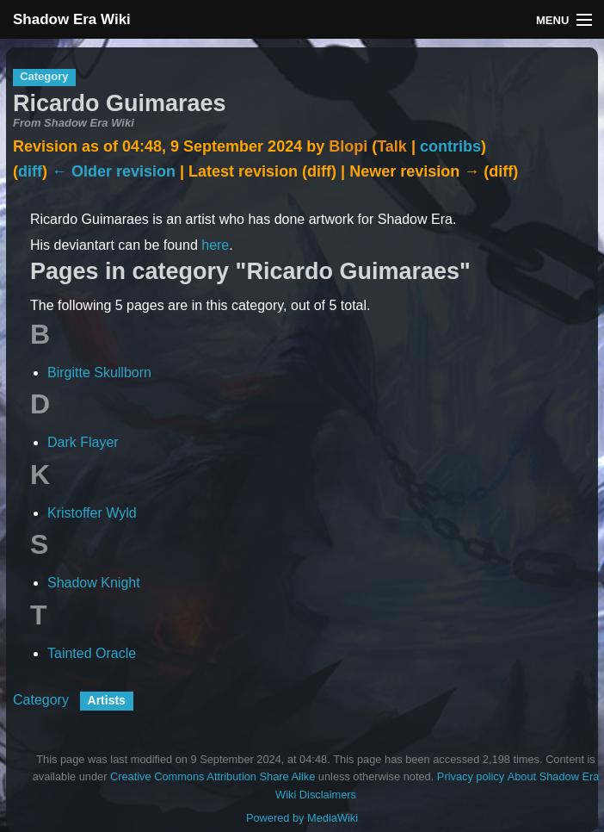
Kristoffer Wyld (92, 513)
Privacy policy (470, 776)
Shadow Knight (93, 582)
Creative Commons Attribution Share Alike (212, 776)
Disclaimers (327, 794)
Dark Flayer (83, 442)
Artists (107, 700)
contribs (450, 146)
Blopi (348, 146)
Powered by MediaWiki (302, 817)
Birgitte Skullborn (99, 372)
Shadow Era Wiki (72, 19)
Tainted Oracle (91, 653)
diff (30, 171)
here (215, 245)
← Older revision (114, 171)
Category (41, 699)
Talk (392, 146)
